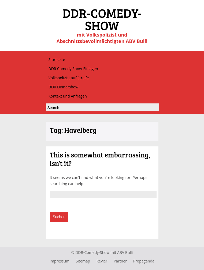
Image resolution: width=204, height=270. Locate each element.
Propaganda (143, 261)
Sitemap (83, 261)
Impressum (59, 261)
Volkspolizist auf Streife (69, 77)
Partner (120, 261)
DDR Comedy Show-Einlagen (73, 68)
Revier (102, 261)
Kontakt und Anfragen (68, 96)
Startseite (57, 59)
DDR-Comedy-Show (92, 252)
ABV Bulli (125, 252)
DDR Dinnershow (64, 86)
